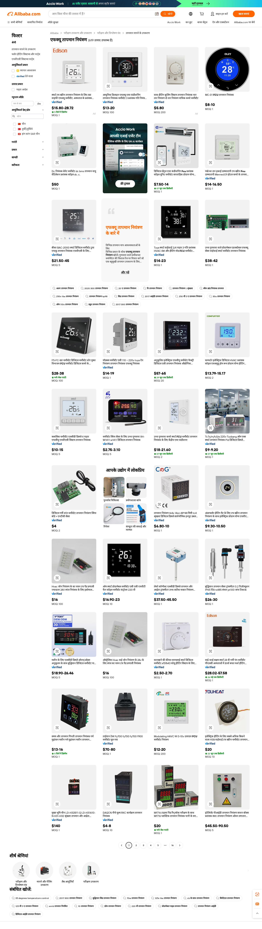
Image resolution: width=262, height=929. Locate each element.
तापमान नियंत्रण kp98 (96, 296)
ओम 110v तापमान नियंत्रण (65, 304)
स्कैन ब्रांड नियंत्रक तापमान (212, 288)
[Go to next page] (179, 845)
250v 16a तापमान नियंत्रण (66, 296)
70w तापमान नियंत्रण (133, 898)
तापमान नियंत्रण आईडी (205, 906)
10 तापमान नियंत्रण (84, 906)
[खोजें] (167, 14)
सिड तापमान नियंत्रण (124, 296)
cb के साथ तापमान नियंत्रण (196, 898)
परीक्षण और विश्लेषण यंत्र (108, 33)
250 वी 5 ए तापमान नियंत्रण (188, 296)
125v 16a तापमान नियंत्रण (164, 898)
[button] (157, 14)
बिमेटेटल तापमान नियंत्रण (228, 898)
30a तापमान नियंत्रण (219, 296)
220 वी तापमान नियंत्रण (139, 906)
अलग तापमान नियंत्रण (63, 288)
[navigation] (27, 439)
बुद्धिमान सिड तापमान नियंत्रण (102, 898)
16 (172, 845)
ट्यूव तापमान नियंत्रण (95, 304)
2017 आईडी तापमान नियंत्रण (154, 296)
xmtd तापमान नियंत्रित (56, 906)
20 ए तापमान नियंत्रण (125, 288)
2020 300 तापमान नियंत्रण (94, 288)
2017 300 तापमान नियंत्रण (125, 304)
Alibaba (54, 33)
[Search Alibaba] (102, 14)
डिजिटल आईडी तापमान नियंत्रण (26, 914)
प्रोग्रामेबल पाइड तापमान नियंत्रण (172, 906)
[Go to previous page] (121, 845)
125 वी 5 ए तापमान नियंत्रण (25, 906)
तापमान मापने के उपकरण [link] (138, 33)
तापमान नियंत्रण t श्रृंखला (181, 288)
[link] (257, 894)
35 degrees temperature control (30, 898)
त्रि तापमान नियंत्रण (152, 288)
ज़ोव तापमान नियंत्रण (111, 906)
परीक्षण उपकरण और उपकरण (78, 33)
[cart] (202, 14)
